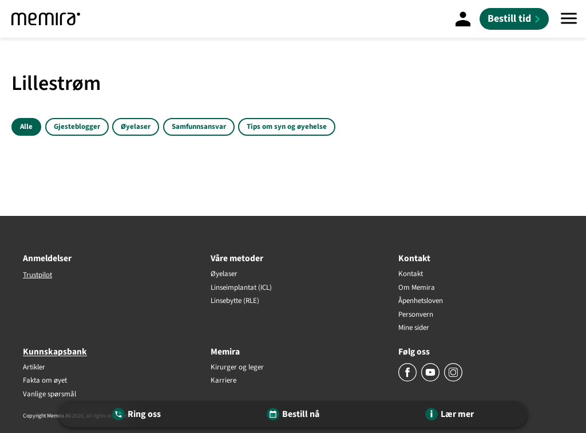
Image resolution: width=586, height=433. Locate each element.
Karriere (223, 380)
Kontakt (410, 274)
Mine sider (413, 328)
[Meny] (569, 19)
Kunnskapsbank (55, 351)
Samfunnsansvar (199, 126)
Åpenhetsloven (420, 301)
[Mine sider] (463, 19)
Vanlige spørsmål (49, 394)
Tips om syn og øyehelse (287, 126)
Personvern (415, 315)
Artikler (34, 367)
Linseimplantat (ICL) (241, 288)
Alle (26, 126)
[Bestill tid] (514, 19)
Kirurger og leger (237, 367)
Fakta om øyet (45, 380)
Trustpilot (37, 275)
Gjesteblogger (77, 126)
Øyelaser (136, 126)
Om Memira (416, 288)
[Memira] (45, 19)
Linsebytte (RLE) (235, 301)
